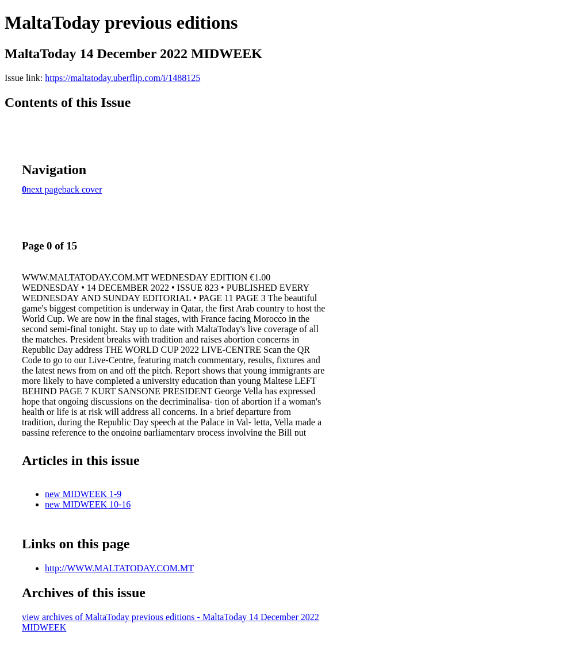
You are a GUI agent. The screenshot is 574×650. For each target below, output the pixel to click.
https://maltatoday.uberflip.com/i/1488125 (122, 78)
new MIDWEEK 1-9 (83, 494)
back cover (82, 189)
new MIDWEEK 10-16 (88, 504)
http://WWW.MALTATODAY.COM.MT (119, 568)
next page (44, 189)
